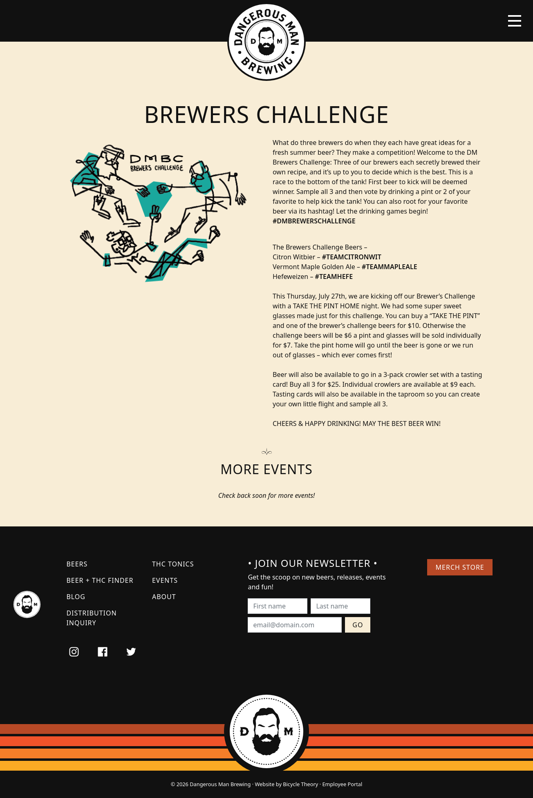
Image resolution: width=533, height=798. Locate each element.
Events (165, 580)
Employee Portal (342, 784)
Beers (76, 563)
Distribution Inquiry (91, 618)
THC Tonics (173, 563)
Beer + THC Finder (99, 580)
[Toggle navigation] (514, 21)
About (164, 596)
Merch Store (460, 567)
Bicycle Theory (300, 784)
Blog (75, 596)
